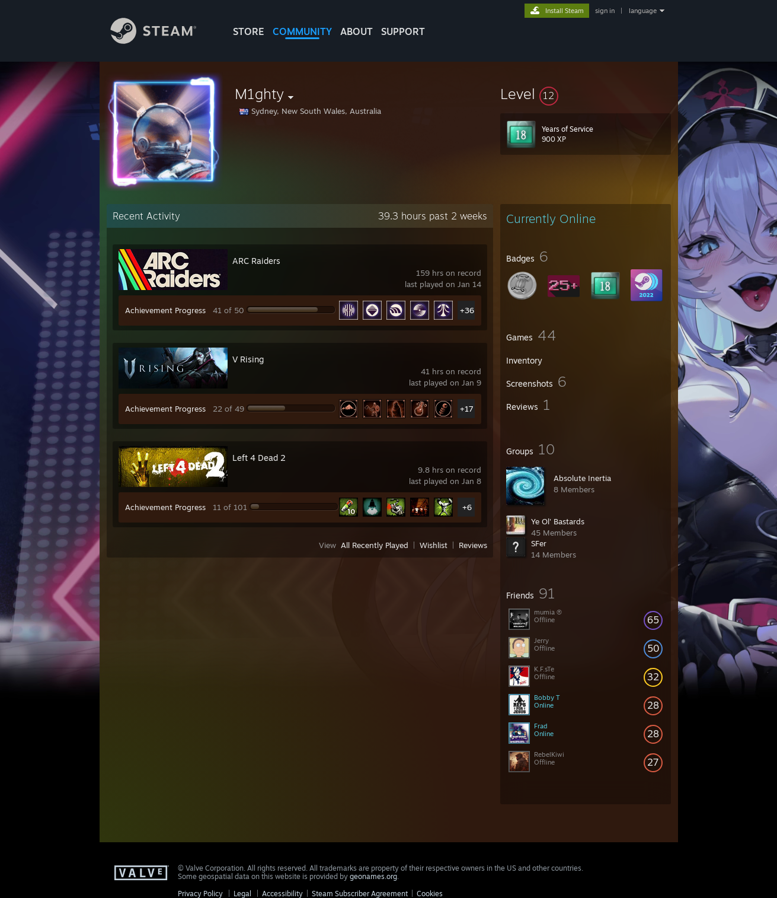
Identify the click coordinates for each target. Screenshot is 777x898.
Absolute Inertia (582, 478)
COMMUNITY (302, 31)
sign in (605, 11)
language (643, 11)
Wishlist (433, 545)
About (356, 31)
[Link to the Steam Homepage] (162, 41)
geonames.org (373, 876)
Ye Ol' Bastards (557, 521)
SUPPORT (403, 31)
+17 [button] (467, 408)
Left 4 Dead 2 (259, 458)
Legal (242, 893)
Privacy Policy (200, 893)
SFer (538, 543)
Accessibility (282, 893)
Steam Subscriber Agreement (360, 893)
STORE (248, 31)
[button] (585, 94)
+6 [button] (467, 507)
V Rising (248, 359)
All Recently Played (374, 545)
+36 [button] (467, 310)
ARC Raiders (256, 261)
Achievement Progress (165, 310)
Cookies (430, 893)
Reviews (473, 545)
